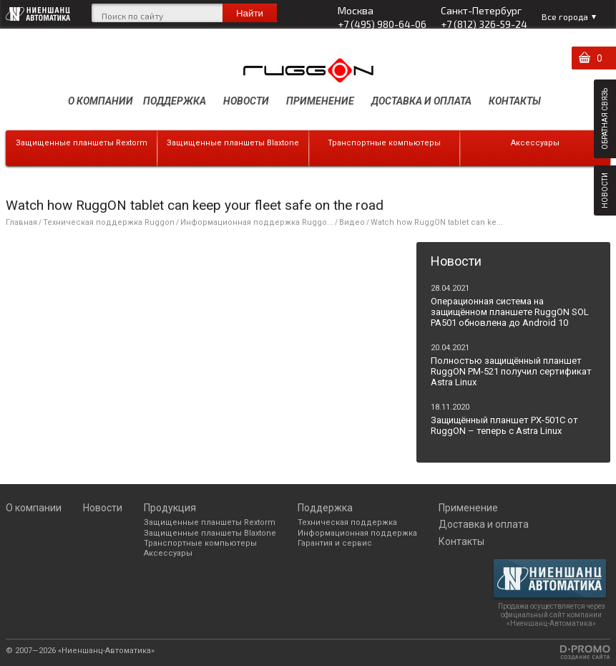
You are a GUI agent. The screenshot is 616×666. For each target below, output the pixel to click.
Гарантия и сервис (335, 543)
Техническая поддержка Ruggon (109, 222)
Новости (246, 101)
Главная (21, 222)
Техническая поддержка (347, 522)
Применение (320, 101)
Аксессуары (535, 143)
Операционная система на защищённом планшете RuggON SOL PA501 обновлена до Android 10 (510, 312)
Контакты (515, 101)
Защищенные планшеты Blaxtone (233, 143)
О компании (100, 101)
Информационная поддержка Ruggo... (256, 222)
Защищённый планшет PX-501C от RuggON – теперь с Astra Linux (504, 425)
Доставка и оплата (421, 101)
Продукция (170, 507)
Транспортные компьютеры (384, 143)
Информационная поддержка (357, 533)
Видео (352, 222)
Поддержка (174, 101)
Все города (565, 16)
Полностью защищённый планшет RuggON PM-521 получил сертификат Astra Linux (511, 371)
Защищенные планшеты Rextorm (81, 143)
